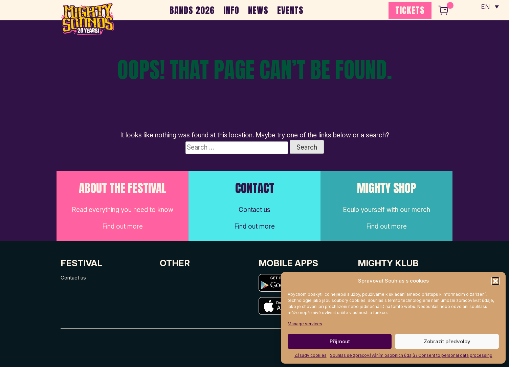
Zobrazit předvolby (447, 341)
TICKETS (410, 10)
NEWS (258, 10)
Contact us (73, 277)
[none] (489, 7)
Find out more (122, 226)
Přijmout (340, 341)
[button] (495, 280)
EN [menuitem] (485, 7)
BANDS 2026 (192, 10)
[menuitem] (489, 7)
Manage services (305, 323)
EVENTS (290, 10)
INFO (231, 10)
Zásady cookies (310, 355)
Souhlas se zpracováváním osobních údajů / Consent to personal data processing (411, 355)
